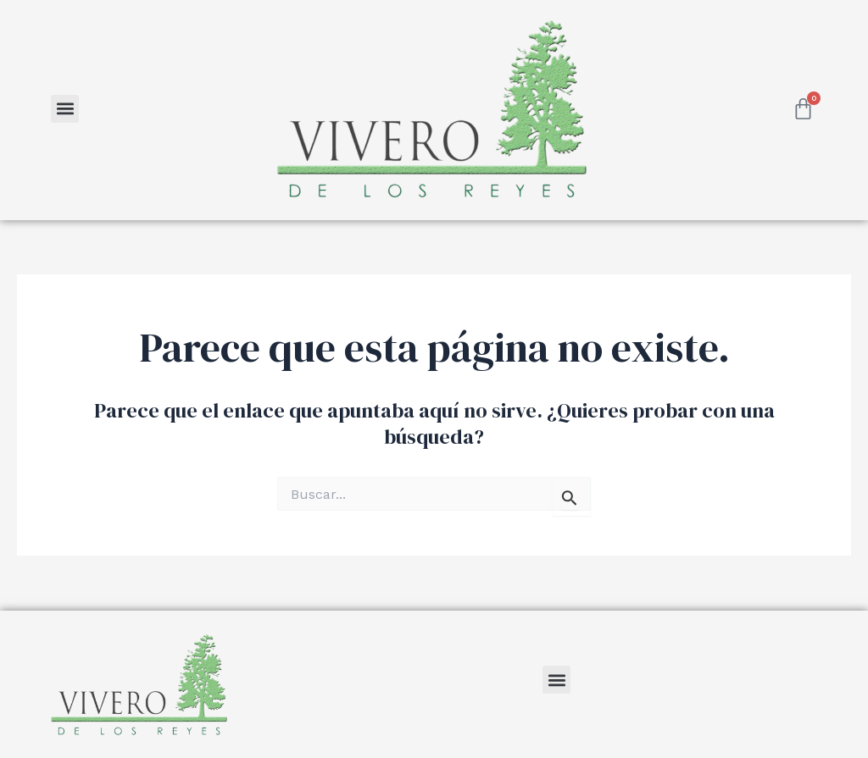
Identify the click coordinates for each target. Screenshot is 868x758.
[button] (65, 109)
